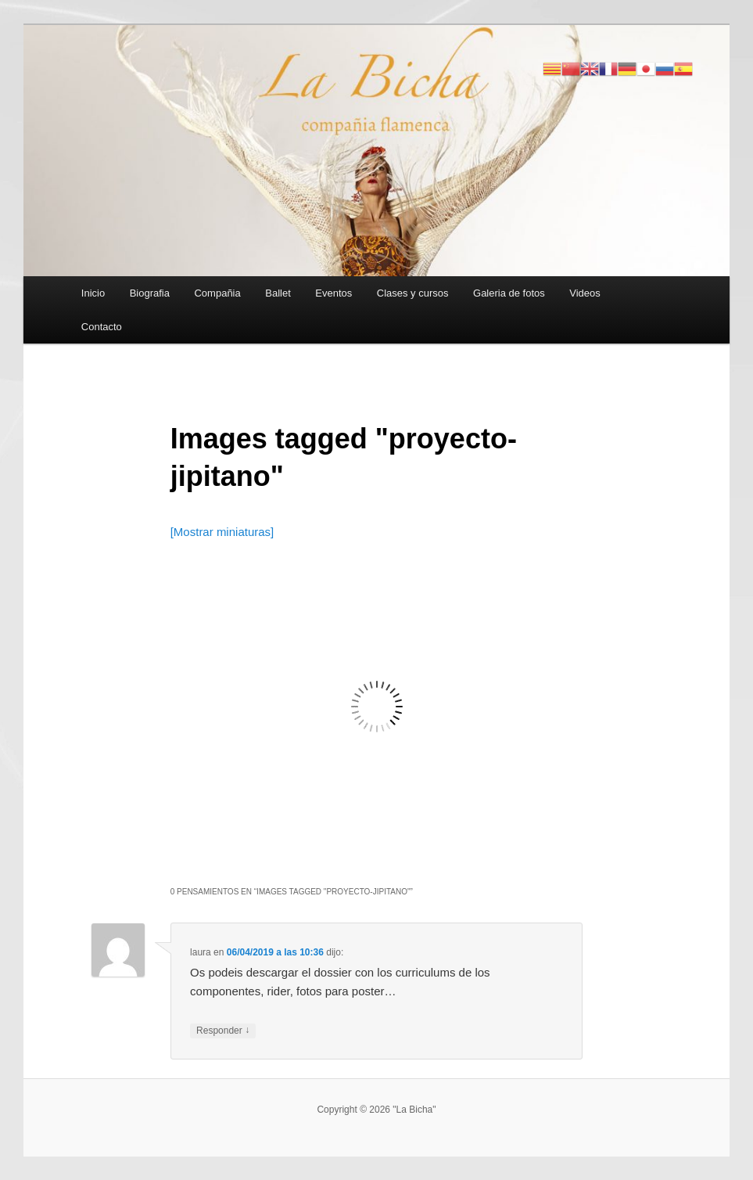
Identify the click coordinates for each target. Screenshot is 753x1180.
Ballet (278, 293)
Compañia (217, 293)
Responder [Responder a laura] (222, 1031)
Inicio (93, 293)
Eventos (333, 293)
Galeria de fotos (509, 293)
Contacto (101, 327)
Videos (585, 293)
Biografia (150, 293)
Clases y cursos (413, 293)
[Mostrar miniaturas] (222, 531)
